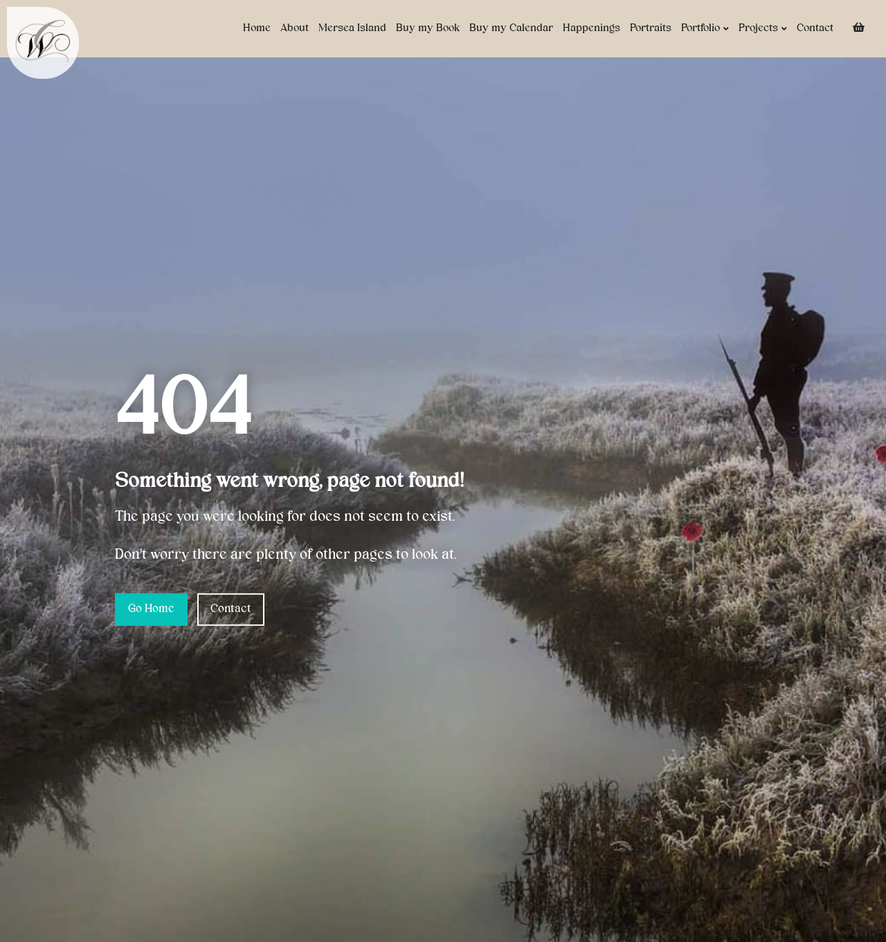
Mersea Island (352, 28)
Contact (815, 28)
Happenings (591, 28)
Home (257, 28)
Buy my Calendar (511, 28)
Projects (763, 29)
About (294, 28)
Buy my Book (428, 28)
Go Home (151, 609)
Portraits (650, 28)
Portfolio (705, 29)
